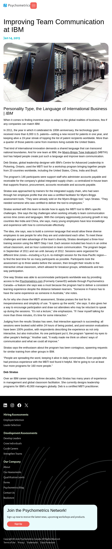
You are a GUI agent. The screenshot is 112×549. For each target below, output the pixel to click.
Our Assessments (12, 471)
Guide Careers (11, 448)
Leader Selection (12, 424)
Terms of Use (9, 542)
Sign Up (19, 523)
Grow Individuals (13, 443)
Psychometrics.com (31, 281)
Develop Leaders (12, 438)
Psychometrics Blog (14, 487)
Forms (7, 482)
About (7, 466)
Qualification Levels (14, 477)
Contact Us (9, 492)
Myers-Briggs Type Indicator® (79, 152)
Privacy (21, 542)
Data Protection (47, 542)
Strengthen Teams (13, 453)
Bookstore (9, 497)
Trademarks (32, 542)
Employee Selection (14, 419)
